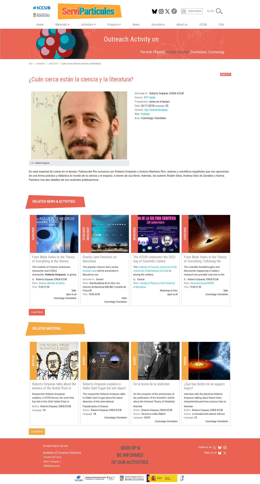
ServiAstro (158, 24)
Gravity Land (90, 270)
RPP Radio (149, 97)
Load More (37, 312)
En (212, 11)
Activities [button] (88, 24)
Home (40, 24)
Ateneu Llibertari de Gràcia (52, 283)
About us (182, 24)
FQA (221, 24)
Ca (208, 11)
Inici (31, 63)
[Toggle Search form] (219, 11)
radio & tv (53, 63)
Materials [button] (62, 24)
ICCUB (203, 24)
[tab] (62, 186)
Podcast (145, 114)
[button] (79, 125)
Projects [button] (114, 24)
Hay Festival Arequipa (156, 110)
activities (40, 63)
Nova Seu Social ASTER (202, 283)
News (136, 24)
